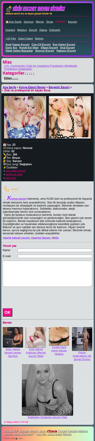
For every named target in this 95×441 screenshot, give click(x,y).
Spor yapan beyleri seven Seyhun (12, 353)
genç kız (11, 47)
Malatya (22, 30)
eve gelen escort (64, 44)
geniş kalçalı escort (17, 237)
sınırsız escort (44, 50)
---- (14, 189)
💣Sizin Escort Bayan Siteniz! (34, 9)
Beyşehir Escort (59, 87)
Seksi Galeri (25, 38)
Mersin (40, 21)
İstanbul (10, 30)
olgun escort (49, 47)
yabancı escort (66, 50)
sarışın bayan (41, 237)
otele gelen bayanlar (19, 50)
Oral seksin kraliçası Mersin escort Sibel (36, 353)
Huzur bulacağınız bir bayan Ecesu (82, 356)
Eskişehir (54, 30)
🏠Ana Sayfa (13, 21)
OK (7, 312)
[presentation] (27, 297)
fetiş (56, 237)
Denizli (33, 30)
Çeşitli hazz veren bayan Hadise (59, 351)
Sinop (49, 21)
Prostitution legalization (18, 69)
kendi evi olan (29, 47)
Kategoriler (19, 73)
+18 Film (10, 38)
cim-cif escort (41, 44)
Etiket (11, 78)
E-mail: (7, 256)
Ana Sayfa (9, 87)
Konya (61, 21)
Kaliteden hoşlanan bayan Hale (47, 417)
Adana (43, 30)
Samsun (29, 21)
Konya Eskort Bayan (32, 87)
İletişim (39, 38)
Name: (7, 250)
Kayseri (72, 21)
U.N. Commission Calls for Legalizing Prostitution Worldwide (40, 65)
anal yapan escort (17, 44)
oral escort (67, 47)
